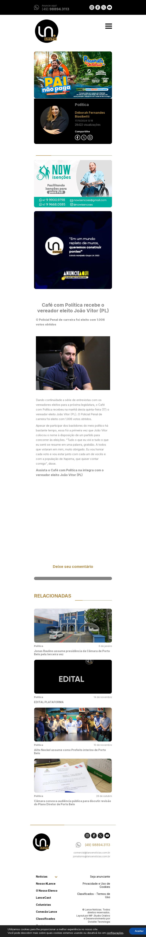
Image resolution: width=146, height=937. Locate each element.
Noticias (42, 876)
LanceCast (43, 897)
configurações (115, 933)
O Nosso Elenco (46, 890)
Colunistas (43, 904)
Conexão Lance (46, 911)
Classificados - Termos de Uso (93, 895)
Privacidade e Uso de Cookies (96, 885)
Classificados (45, 918)
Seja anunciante (100, 876)
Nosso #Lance (46, 883)
